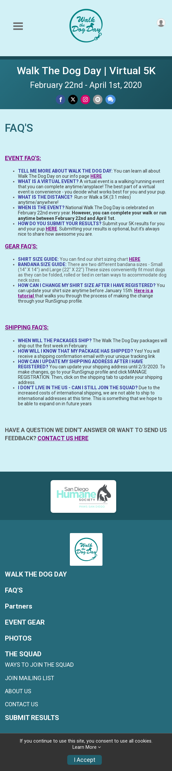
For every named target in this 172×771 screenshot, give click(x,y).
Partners (18, 606)
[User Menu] (161, 22)
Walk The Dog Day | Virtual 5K (86, 70)
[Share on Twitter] (73, 99)
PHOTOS (18, 638)
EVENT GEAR (25, 622)
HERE (96, 176)
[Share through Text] (110, 99)
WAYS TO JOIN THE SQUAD (39, 665)
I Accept (84, 760)
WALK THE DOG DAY (36, 574)
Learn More (84, 747)
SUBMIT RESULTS (32, 718)
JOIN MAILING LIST (29, 678)
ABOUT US (18, 691)
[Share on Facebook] (60, 99)
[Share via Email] (97, 99)
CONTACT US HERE (63, 438)
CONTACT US (21, 704)
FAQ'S (14, 590)
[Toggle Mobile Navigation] (17, 26)
